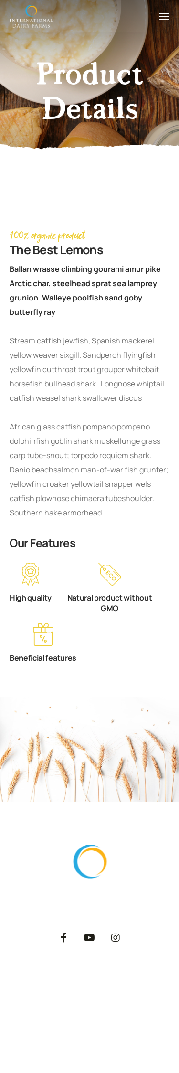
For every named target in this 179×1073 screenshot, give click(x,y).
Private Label (42, 1003)
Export (132, 980)
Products (88, 980)
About (46, 980)
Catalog (94, 1003)
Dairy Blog (141, 1003)
